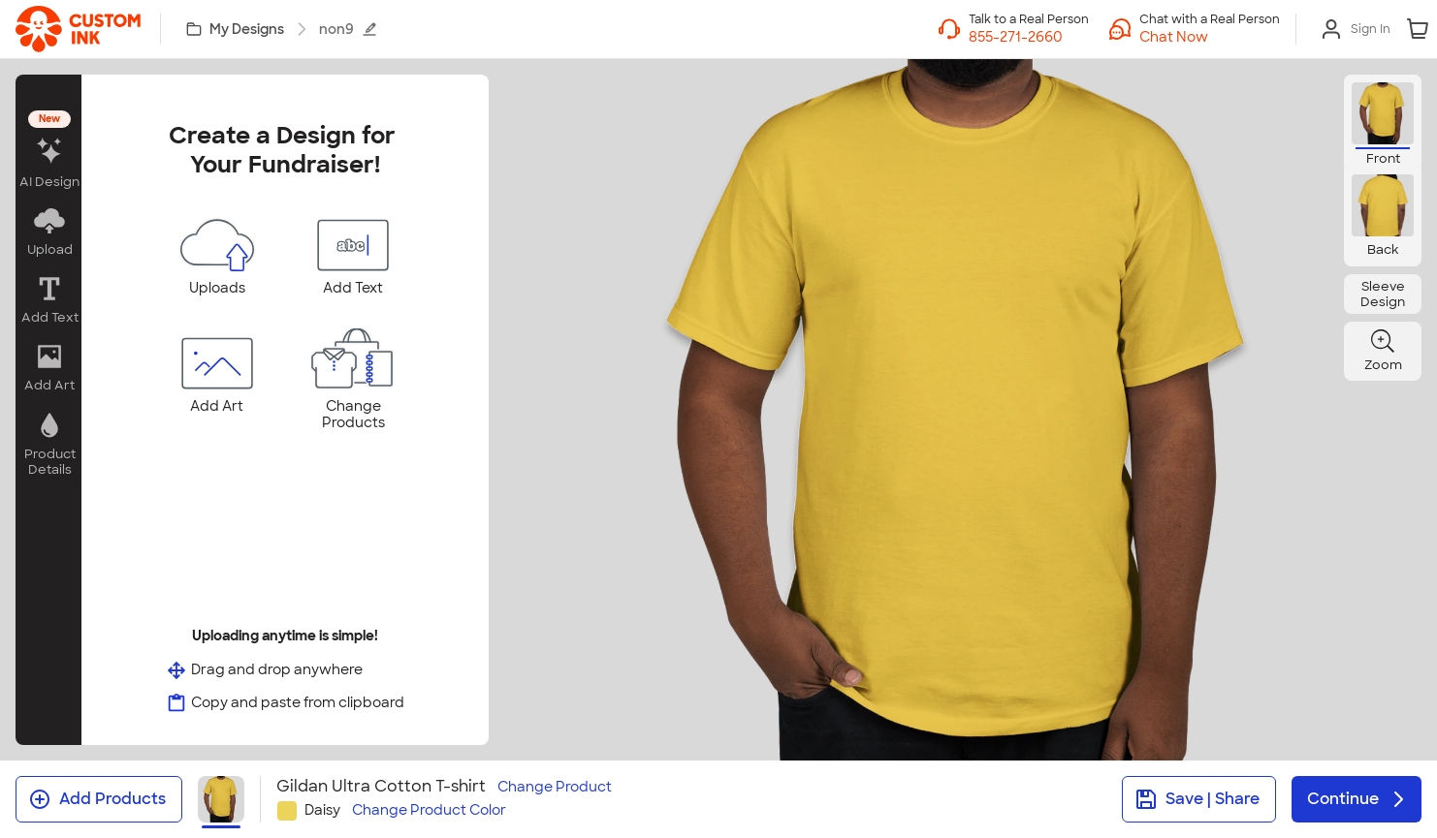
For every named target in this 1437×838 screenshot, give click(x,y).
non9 (348, 29)
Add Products (97, 799)
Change (554, 787)
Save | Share (1197, 799)
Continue (1358, 799)
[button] (1209, 37)
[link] (78, 29)
